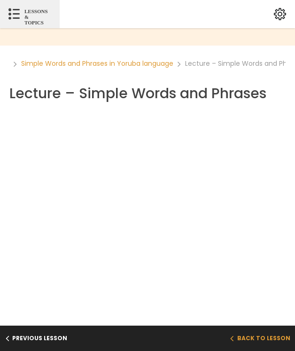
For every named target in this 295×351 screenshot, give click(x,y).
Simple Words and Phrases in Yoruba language (97, 63)
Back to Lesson (260, 338)
